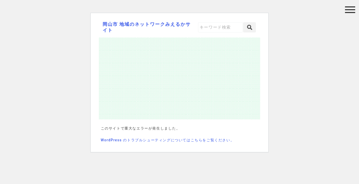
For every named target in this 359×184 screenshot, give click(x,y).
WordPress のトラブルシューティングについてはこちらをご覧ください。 (167, 140)
